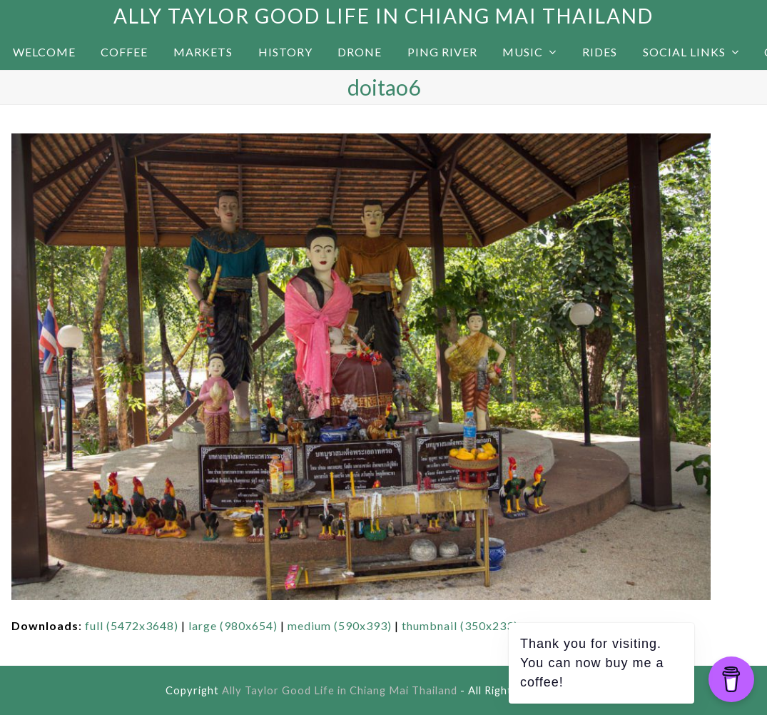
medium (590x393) (340, 625)
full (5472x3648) (131, 625)
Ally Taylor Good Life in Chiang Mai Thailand (383, 16)
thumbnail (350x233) (460, 625)
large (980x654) (233, 625)
